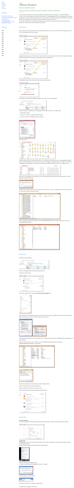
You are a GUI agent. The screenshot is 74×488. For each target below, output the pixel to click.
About (3, 6)
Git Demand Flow (5, 18)
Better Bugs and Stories (6, 20)
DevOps (3, 3)
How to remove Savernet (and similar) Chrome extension (39, 11)
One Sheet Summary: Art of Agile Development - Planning (8, 22)
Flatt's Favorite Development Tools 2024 (9, 17)
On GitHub (4, 8)
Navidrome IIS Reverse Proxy (7, 16)
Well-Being (4, 5)
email (30, 483)
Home (3, 1)
